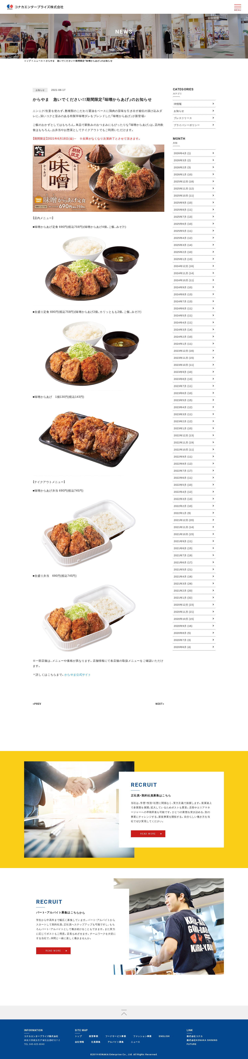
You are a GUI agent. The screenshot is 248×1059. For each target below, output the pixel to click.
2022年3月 (183, 499)
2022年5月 (183, 484)
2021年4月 (183, 576)
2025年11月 (184, 188)
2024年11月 (184, 273)
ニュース (135, 1041)
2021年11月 (184, 527)
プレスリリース (183, 118)
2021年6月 (183, 562)
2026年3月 (182, 160)
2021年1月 (183, 597)
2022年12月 (184, 435)
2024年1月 (183, 343)
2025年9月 (183, 202)
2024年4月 (183, 322)
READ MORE (148, 839)
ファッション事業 (142, 1036)
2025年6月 (183, 223)
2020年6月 (182, 647)
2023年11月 (184, 357)
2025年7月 (183, 216)
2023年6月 (183, 393)
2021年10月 (184, 534)
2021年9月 (183, 541)
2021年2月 (183, 590)
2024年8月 (183, 294)
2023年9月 (183, 372)
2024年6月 (183, 308)
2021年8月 (183, 548)
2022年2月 (183, 506)
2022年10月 (184, 449)
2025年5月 (183, 230)
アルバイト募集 (116, 1041)
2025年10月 (184, 195)
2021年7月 (183, 555)
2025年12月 (184, 181)
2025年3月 (183, 245)
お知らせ (179, 111)
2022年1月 (182, 513)
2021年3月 (183, 583)
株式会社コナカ (195, 1036)
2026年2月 (182, 167)
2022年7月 (183, 470)
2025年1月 (183, 259)
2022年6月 (183, 477)
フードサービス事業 (115, 1036)
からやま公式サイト (77, 674)
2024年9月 (183, 287)
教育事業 (93, 1036)
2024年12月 (184, 266)
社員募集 (96, 1041)
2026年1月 (183, 174)
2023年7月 (183, 386)
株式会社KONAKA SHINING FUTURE (202, 1042)
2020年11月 (184, 611)
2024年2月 (183, 336)
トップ (27, 60)
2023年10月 (184, 364)
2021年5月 (183, 569)
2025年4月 (183, 238)
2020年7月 (182, 640)
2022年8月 (183, 463)
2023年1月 (183, 428)
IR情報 (178, 103)
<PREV (37, 704)
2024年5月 (183, 315)
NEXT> (160, 704)
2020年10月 (184, 618)
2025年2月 (183, 252)
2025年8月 (183, 209)
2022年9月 (183, 456)
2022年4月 (183, 491)
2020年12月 (184, 604)
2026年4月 (182, 153)
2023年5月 (183, 400)
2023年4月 (183, 407)
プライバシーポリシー (187, 125)
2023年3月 (183, 414)
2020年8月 (182, 633)
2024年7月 (183, 301)
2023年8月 (183, 379)
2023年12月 (184, 350)
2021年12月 (184, 520)
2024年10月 (184, 280)
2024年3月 (183, 329)
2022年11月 (184, 442)
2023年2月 (183, 421)
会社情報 (79, 1041)
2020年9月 (183, 625)
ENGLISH (164, 1036)
